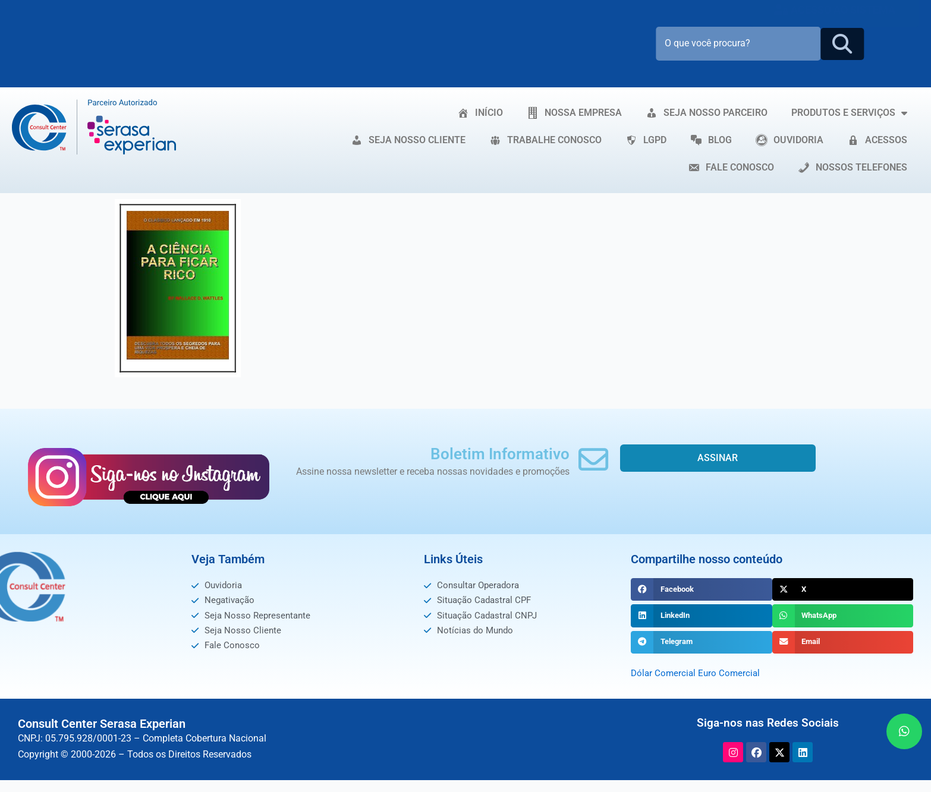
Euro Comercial (732, 673)
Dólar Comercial (664, 673)
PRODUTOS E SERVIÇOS (849, 113)
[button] (701, 589)
